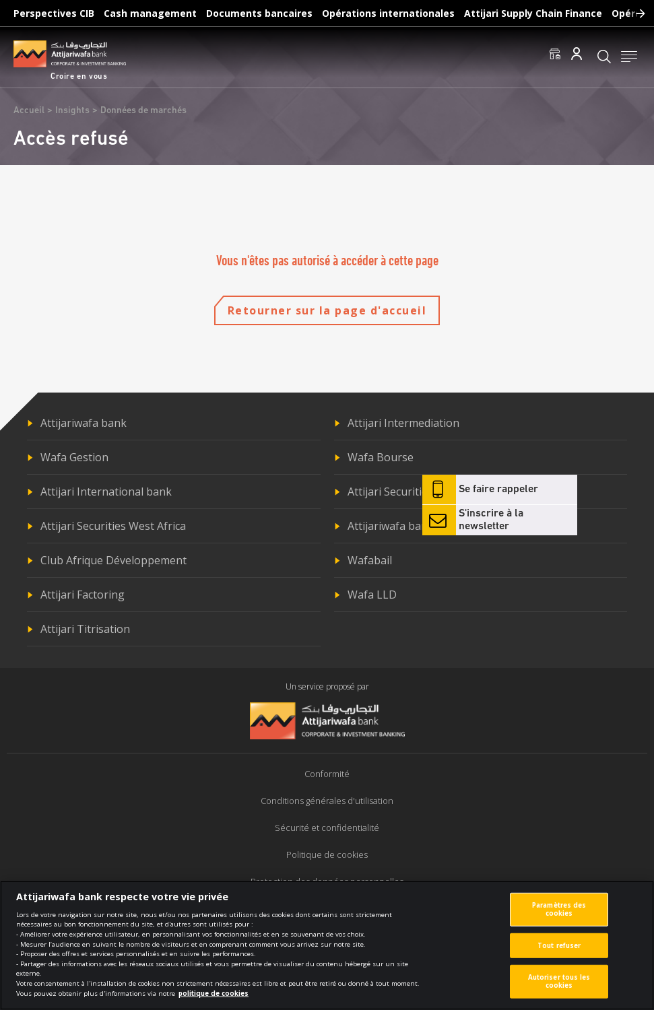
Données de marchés (143, 111)
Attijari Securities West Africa (113, 525)
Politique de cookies (327, 854)
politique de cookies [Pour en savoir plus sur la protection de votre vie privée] (213, 1000)
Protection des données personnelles (327, 881)
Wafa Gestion (74, 457)
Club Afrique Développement (113, 560)
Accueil (28, 111)
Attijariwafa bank (83, 422)
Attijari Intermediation (403, 422)
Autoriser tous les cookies (559, 988)
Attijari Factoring (82, 594)
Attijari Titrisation (85, 628)
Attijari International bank (106, 491)
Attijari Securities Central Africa (426, 491)
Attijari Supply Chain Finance (533, 13)
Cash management (150, 13)
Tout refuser (559, 951)
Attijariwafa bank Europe (410, 525)
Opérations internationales (388, 13)
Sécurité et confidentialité (327, 827)
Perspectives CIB (53, 13)
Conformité (327, 774)
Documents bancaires (259, 13)
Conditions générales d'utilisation (327, 801)
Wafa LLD (372, 594)
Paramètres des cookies (559, 916)
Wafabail (370, 560)
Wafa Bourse (381, 457)
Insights (72, 111)
